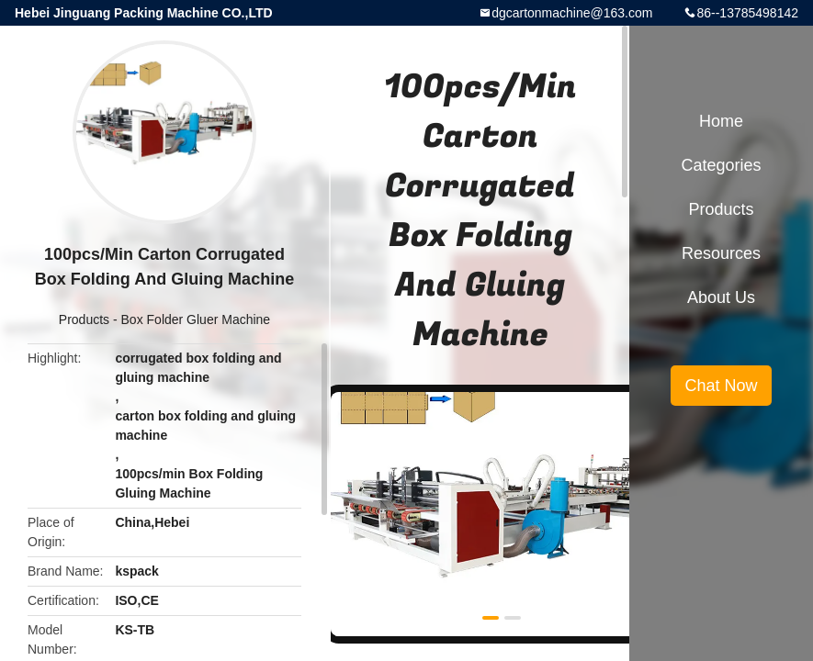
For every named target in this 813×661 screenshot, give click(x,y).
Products (84, 319)
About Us (721, 297)
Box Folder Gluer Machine (196, 319)
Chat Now (720, 385)
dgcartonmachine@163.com (571, 13)
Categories (721, 165)
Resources (721, 253)
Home (721, 121)
